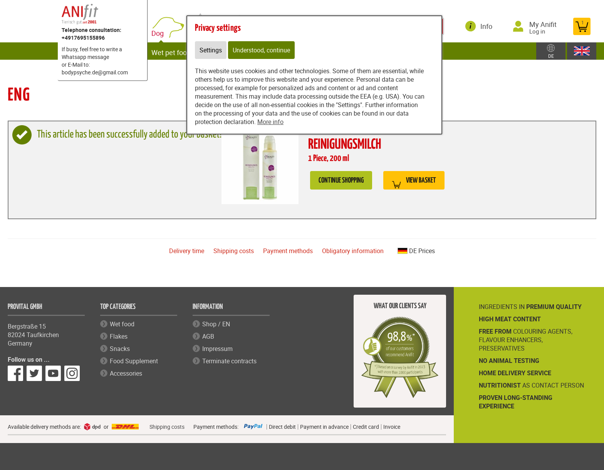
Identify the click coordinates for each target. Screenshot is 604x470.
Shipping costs (233, 251)
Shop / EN (216, 324)
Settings (211, 50)
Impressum (217, 348)
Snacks (120, 348)
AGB (208, 336)
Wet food (122, 324)
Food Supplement (134, 361)
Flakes (119, 336)
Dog (163, 31)
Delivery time (186, 251)
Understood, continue (261, 50)
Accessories (126, 373)
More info (270, 122)
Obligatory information (353, 251)
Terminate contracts (229, 361)
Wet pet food (175, 50)
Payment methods (288, 251)
